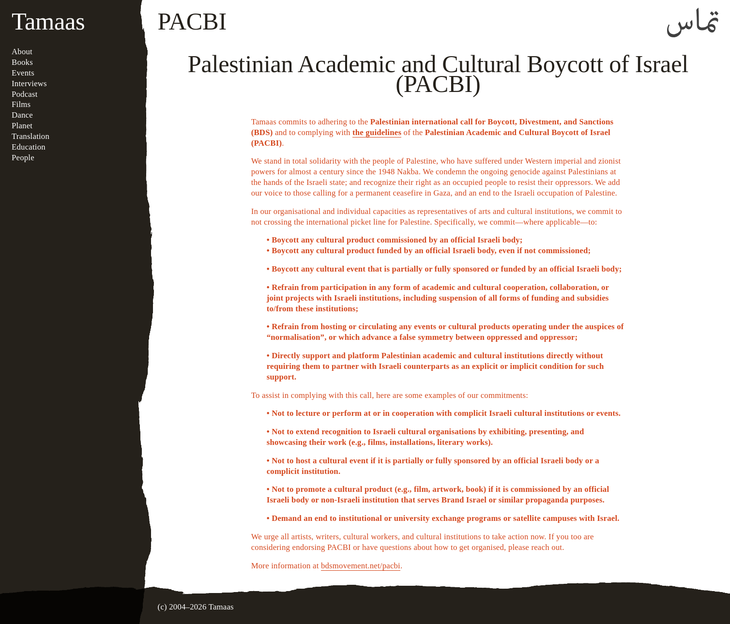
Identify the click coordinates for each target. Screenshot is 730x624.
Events (23, 72)
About (22, 51)
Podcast (25, 94)
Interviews (29, 83)
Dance (22, 115)
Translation (30, 136)
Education (29, 147)
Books (22, 62)
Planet (22, 125)
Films (21, 104)
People (23, 157)
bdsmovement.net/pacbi (360, 565)
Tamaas (48, 21)
